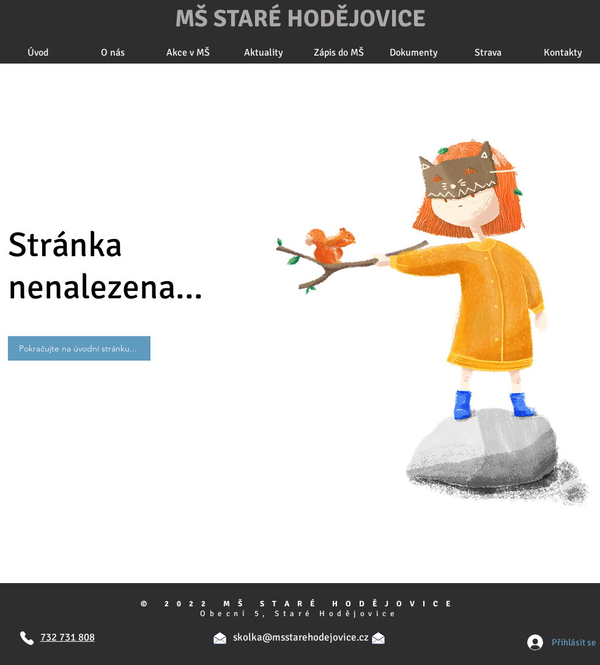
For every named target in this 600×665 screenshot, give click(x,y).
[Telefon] (27, 637)
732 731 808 (67, 637)
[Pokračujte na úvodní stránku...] (79, 348)
